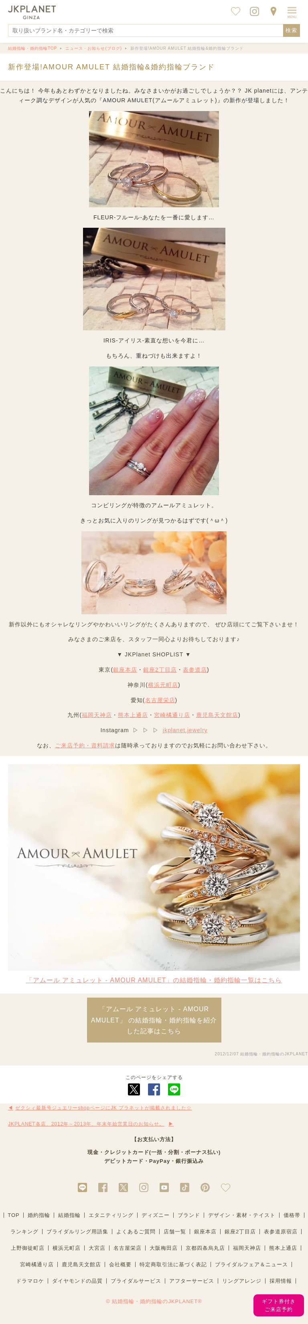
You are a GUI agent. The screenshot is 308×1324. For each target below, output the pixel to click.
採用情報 (281, 1281)
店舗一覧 (175, 1232)
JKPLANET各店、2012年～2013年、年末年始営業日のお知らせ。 (86, 1124)
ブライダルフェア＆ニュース (251, 1264)
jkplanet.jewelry (185, 730)
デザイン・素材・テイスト (242, 1215)
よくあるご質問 (136, 1232)
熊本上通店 (133, 715)
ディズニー (156, 1215)
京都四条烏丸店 (205, 1248)
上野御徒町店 (28, 1248)
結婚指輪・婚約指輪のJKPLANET (274, 1054)
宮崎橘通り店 (172, 715)
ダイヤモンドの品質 (77, 1281)
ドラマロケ (30, 1281)
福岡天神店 (97, 715)
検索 (292, 30)
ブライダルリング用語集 (77, 1232)
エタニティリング (111, 1215)
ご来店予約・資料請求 (85, 745)
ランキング (24, 1232)
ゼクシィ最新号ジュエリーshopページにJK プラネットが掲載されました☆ (103, 1108)
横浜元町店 (163, 685)
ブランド (189, 1215)
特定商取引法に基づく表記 (173, 1264)
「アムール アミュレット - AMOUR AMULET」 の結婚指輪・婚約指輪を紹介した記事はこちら (154, 1020)
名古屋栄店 (160, 700)
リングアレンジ (241, 1281)
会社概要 (120, 1264)
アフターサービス (191, 1281)
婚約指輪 (39, 1215)
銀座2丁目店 (160, 669)
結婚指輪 (69, 1215)
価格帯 (292, 1215)
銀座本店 (125, 669)
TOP (14, 1215)
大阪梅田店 (164, 1248)
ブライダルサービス (136, 1281)
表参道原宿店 (281, 1232)
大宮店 (97, 1248)
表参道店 (195, 669)
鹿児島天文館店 (217, 715)
